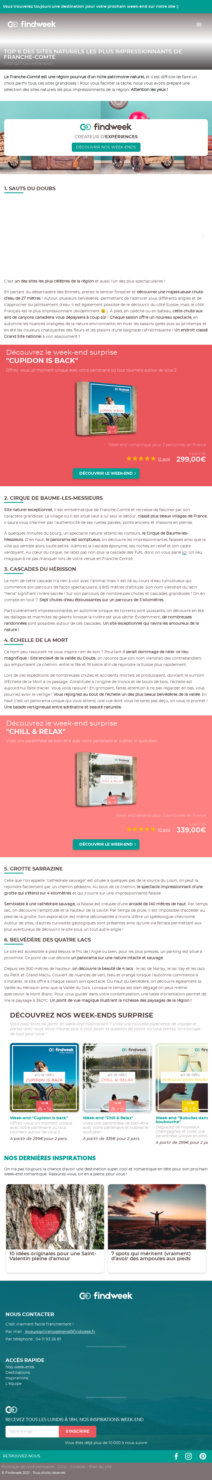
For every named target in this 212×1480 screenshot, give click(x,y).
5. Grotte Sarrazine (33, 869)
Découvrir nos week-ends (106, 147)
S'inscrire (77, 1431)
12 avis (164, 459)
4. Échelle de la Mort (36, 640)
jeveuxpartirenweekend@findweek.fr (60, 1332)
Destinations (18, 1373)
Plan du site (100, 1467)
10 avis (164, 830)
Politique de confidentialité (28, 1467)
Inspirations (17, 1378)
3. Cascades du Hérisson (40, 569)
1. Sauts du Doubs (29, 188)
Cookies (77, 1467)
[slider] (141, 458)
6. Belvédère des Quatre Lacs (47, 940)
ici (184, 553)
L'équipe (14, 1384)
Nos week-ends (20, 1367)
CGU (62, 1467)
